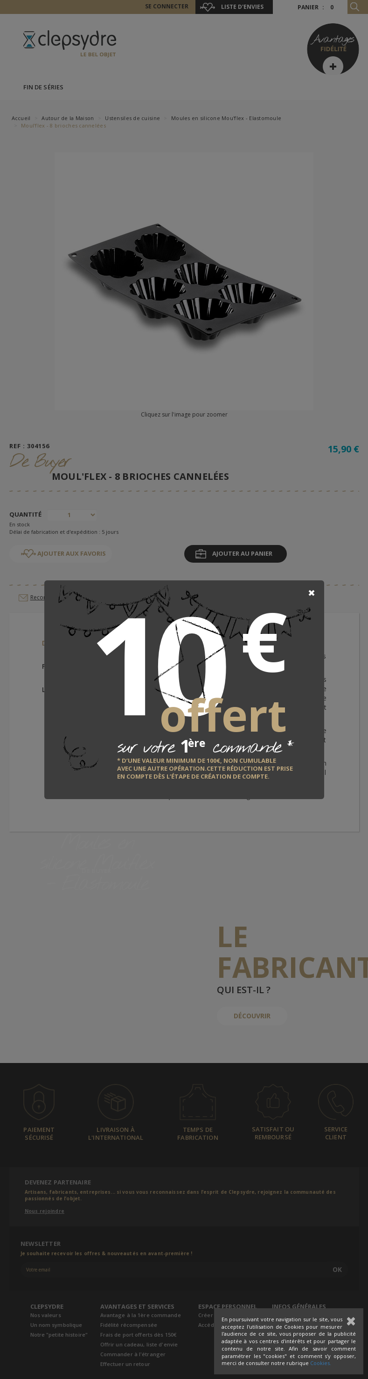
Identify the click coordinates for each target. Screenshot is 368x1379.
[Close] (311, 593)
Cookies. (320, 1362)
